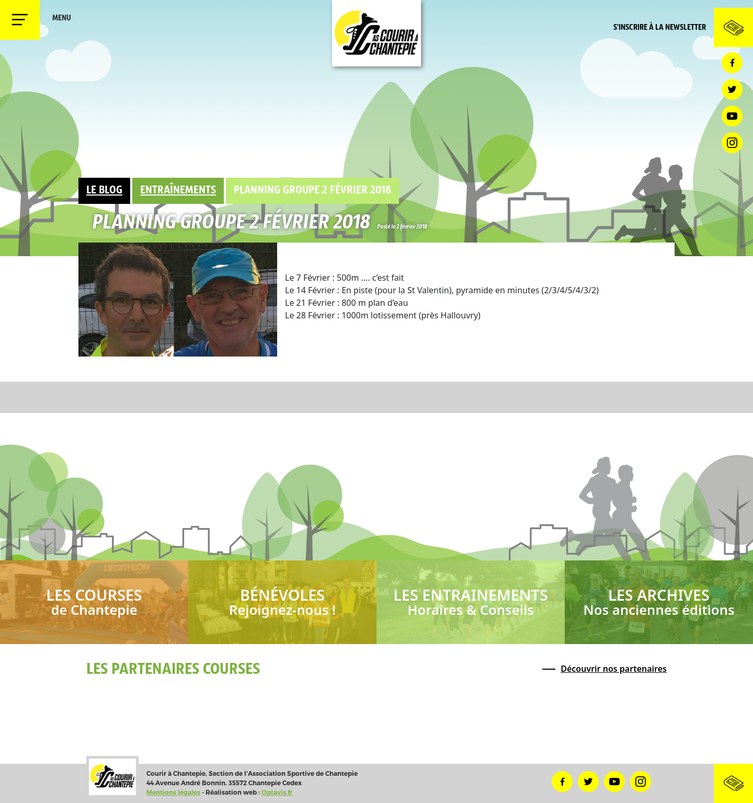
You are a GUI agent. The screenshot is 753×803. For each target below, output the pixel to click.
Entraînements (178, 191)
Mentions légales (173, 792)
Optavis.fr (276, 792)
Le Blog (104, 191)
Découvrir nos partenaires (614, 668)
